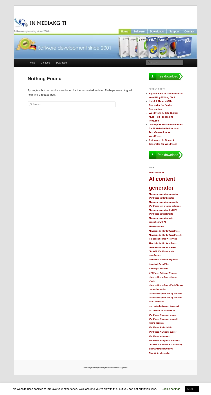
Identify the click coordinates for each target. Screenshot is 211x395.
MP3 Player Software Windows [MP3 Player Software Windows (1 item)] (163, 273)
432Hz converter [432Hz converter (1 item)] (156, 172)
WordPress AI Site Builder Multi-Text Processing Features (163, 117)
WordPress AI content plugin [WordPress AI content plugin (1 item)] (162, 315)
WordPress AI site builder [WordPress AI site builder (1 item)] (161, 327)
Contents (45, 62)
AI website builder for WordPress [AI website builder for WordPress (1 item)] (164, 231)
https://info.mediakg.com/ (116, 368)
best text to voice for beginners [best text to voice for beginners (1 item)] (163, 259)
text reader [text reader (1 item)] (154, 306)
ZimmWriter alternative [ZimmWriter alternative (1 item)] (159, 353)
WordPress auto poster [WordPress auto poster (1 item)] (159, 336)
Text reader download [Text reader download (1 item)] (169, 306)
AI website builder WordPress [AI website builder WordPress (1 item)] (162, 243)
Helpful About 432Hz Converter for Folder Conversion (160, 105)
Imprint (87, 368)
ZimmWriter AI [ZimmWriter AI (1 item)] (166, 349)
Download (61, 62)
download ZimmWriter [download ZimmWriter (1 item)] (159, 264)
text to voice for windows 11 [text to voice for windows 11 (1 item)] (162, 310)
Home (32, 62)
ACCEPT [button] (192, 389)
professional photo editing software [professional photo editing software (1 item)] (165, 293)
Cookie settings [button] (170, 388)
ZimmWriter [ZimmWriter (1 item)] (154, 349)
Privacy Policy (97, 368)
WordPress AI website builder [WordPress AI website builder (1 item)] (162, 332)
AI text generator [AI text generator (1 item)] (157, 226)
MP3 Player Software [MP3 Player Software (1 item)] (158, 268)
